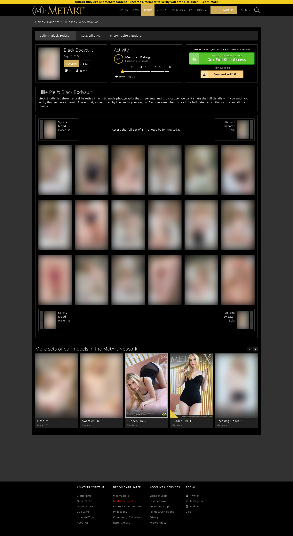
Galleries (53, 22)
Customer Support (161, 506)
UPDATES (122, 10)
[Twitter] (192, 496)
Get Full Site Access (220, 59)
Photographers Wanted (127, 506)
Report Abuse (121, 522)
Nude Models (85, 506)
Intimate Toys (85, 517)
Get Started (224, 10)
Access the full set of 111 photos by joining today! (146, 129)
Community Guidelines (127, 517)
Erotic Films (84, 495)
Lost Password (158, 501)
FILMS (135, 10)
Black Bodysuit (78, 50)
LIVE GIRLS (177, 10)
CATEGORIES (198, 10)
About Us (82, 522)
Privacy (154, 517)
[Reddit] (192, 506)
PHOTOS (148, 10)
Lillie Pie (69, 22)
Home (39, 22)
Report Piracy (157, 522)
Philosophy (120, 511)
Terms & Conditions (161, 511)
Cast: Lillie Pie (90, 35)
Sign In (245, 10)
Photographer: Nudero (125, 35)
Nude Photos (85, 501)
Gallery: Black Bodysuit (56, 35)
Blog (188, 511)
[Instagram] (194, 501)
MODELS (161, 10)
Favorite (71, 63)
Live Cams (83, 511)
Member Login (158, 495)
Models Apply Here (125, 501)
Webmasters (121, 495)
